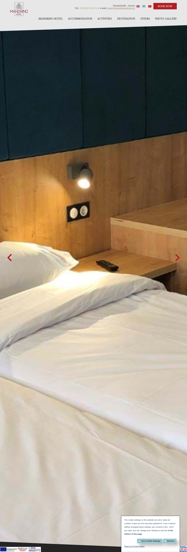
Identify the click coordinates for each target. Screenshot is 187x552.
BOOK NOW (165, 6)
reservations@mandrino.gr (121, 8)
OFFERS (145, 18)
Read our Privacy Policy (134, 546)
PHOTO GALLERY (166, 18)
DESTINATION (126, 18)
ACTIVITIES (104, 18)
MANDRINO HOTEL (50, 18)
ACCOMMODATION (80, 18)
